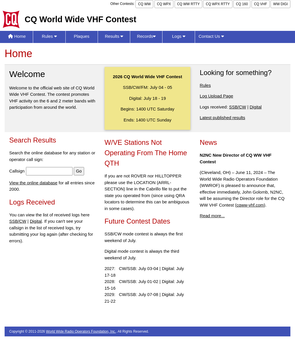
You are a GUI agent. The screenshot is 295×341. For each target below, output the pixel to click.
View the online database (33, 182)
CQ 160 (242, 4)
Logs (178, 36)
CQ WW (144, 4)
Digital (255, 106)
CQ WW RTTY (188, 4)
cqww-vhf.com (250, 205)
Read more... (212, 215)
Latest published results (222, 117)
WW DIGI (280, 4)
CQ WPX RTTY (218, 4)
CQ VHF (260, 4)
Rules (49, 36)
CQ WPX (164, 4)
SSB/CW (237, 106)
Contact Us (211, 36)
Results (114, 36)
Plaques (81, 36)
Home (17, 36)
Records (146, 36)
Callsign (16, 170)
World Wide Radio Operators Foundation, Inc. (81, 331)
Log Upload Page (216, 95)
